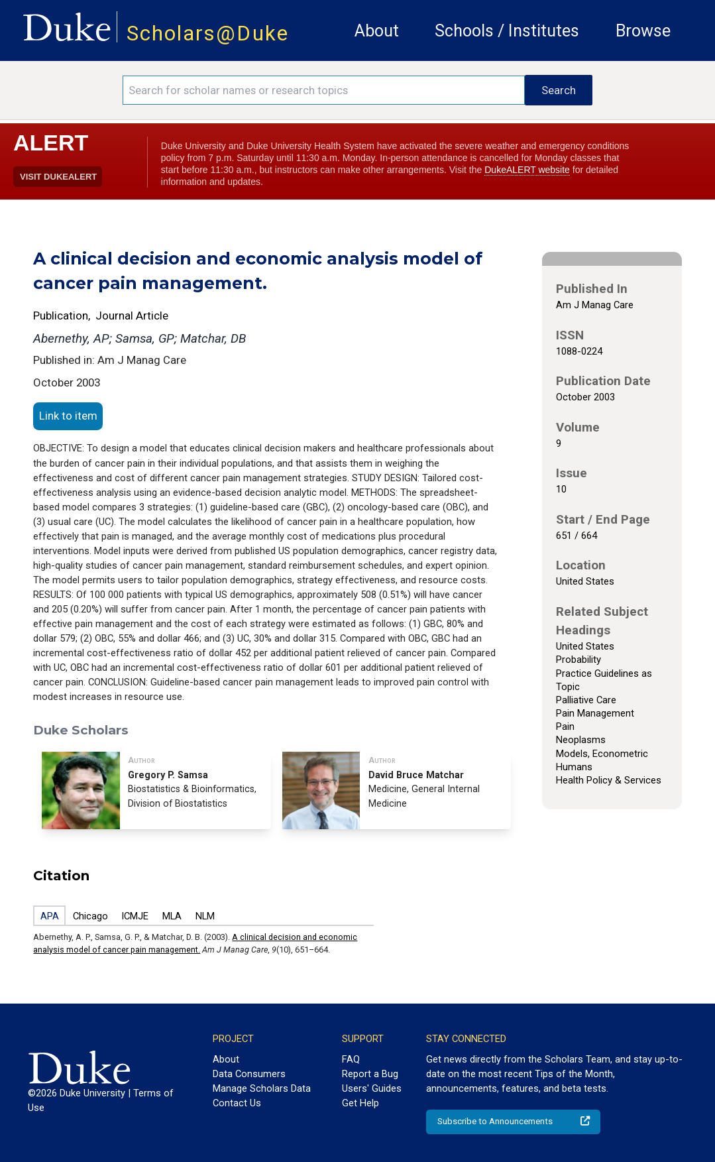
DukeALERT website (527, 169)
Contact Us (237, 1103)
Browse (643, 30)
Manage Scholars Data (262, 1088)
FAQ (351, 1059)
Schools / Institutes (507, 30)
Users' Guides (372, 1088)
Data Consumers (249, 1074)
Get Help (360, 1103)
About (377, 30)
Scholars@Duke (208, 33)
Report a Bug (370, 1074)
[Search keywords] (324, 90)
